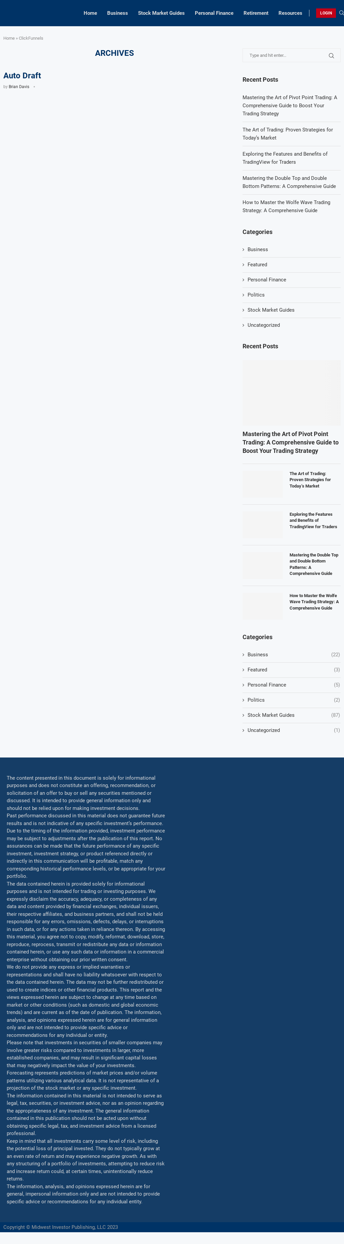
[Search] (341, 13)
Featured (257, 265)
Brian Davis (19, 86)
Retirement (256, 13)
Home (90, 13)
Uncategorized (264, 325)
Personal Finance (214, 13)
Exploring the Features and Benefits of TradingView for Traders (313, 520)
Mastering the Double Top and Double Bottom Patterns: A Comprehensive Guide (314, 564)
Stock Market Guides (161, 13)
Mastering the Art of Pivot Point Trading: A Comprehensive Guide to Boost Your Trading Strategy (290, 105)
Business (117, 13)
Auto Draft (22, 75)
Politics (256, 295)
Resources (290, 13)
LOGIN (326, 13)
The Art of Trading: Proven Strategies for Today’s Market (310, 479)
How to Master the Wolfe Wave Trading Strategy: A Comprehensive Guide (314, 601)
